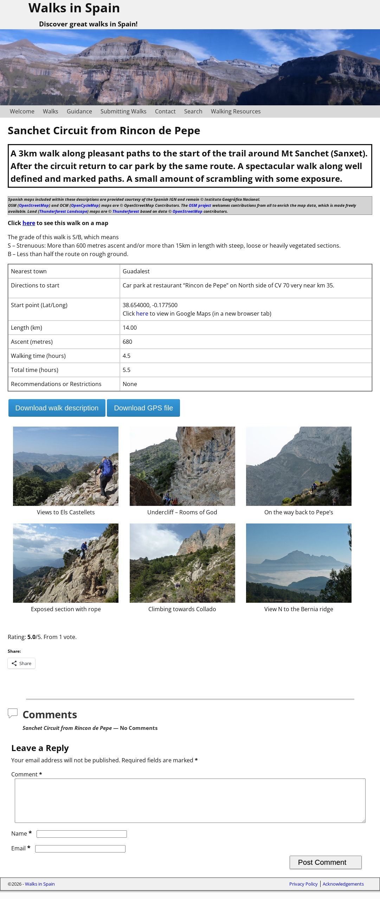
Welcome (22, 111)
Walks (50, 111)
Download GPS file (143, 408)
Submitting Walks (124, 111)
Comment (27, 774)
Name (22, 842)
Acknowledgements (343, 892)
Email (21, 857)
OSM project (200, 205)
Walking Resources (236, 111)
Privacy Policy (303, 892)
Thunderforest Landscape (63, 211)
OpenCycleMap (85, 205)
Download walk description (57, 408)
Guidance (79, 111)
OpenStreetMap (34, 205)
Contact (165, 111)
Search (193, 111)
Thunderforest (125, 211)
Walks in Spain (40, 892)
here (28, 223)
